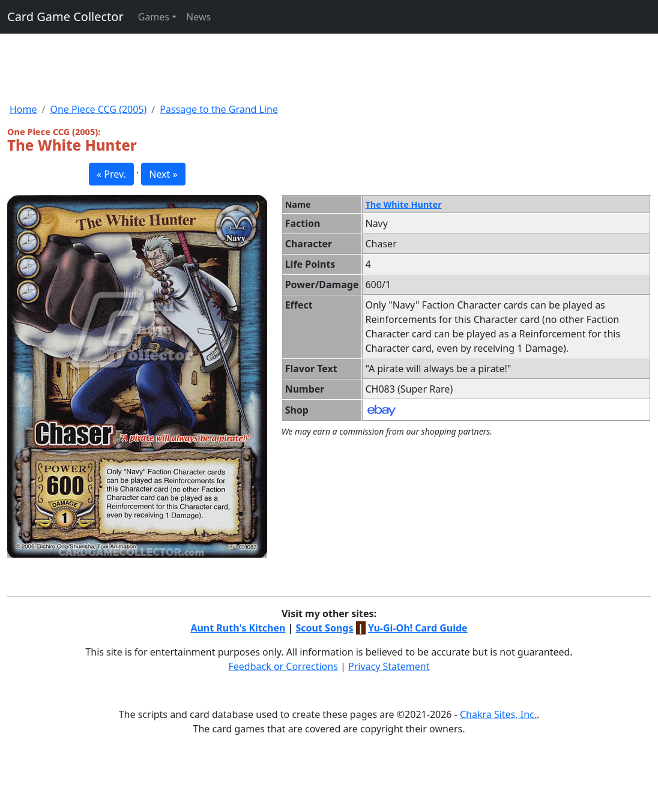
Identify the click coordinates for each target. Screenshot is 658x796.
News (198, 16)
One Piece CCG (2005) (98, 109)
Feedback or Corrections (282, 666)
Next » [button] (163, 174)
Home (23, 109)
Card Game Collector (65, 16)
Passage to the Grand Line (219, 109)
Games (153, 16)
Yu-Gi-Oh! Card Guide (418, 628)
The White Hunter (403, 204)
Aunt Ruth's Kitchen (237, 628)
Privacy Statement (389, 666)
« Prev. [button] (111, 174)
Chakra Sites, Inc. (498, 714)
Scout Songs (325, 628)
